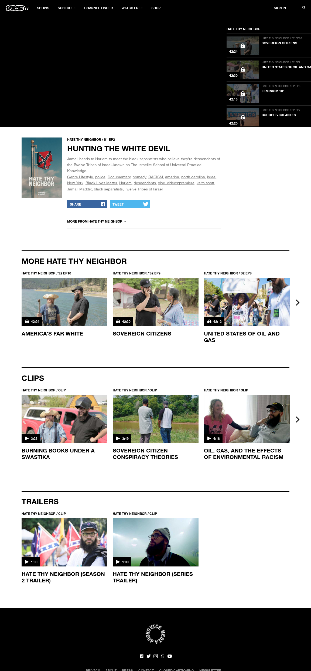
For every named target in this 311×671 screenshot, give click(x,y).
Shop (155, 8)
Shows (43, 8)
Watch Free (132, 8)
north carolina (193, 177)
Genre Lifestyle (80, 177)
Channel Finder (98, 8)
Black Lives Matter (101, 182)
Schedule (67, 8)
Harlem (125, 182)
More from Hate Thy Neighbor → (97, 221)
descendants (145, 182)
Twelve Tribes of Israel (144, 189)
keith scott (205, 182)
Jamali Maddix (79, 189)
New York (75, 182)
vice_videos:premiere (176, 182)
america (172, 177)
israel (211, 177)
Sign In (280, 8)
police (100, 177)
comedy (139, 177)
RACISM (155, 177)
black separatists (108, 189)
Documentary (119, 177)
